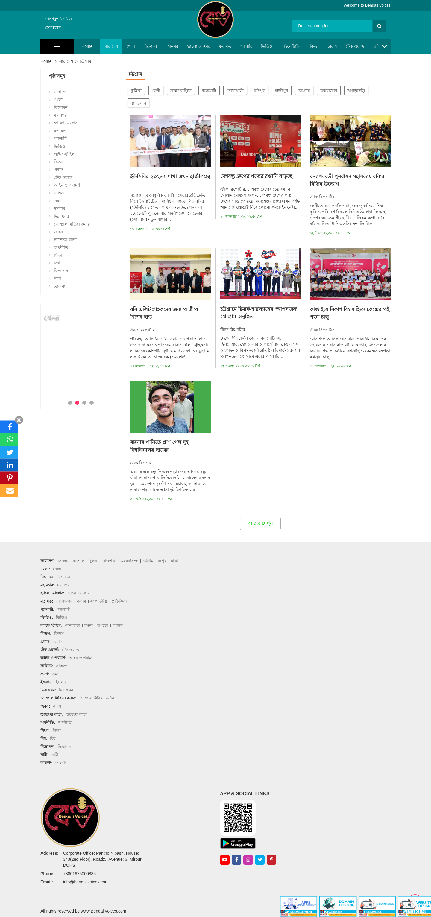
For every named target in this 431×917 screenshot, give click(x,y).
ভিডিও (251, 46)
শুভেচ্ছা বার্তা (65, 239)
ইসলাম (59, 208)
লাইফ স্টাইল (275, 46)
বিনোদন (134, 46)
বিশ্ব (57, 263)
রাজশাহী (110, 561)
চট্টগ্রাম (85, 61)
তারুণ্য (59, 286)
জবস (58, 231)
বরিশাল (79, 561)
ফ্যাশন (118, 625)
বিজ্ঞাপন (61, 270)
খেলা (115, 46)
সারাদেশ (95, 46)
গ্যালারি (230, 46)
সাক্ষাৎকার (64, 601)
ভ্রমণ (58, 200)
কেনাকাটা (72, 625)
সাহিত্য (60, 193)
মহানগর (156, 46)
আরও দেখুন (260, 523)
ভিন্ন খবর (61, 216)
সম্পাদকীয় (98, 601)
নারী (57, 278)
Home (71, 46)
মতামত (209, 46)
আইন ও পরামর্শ (370, 46)
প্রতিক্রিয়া (119, 601)
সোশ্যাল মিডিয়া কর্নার (72, 224)
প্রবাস (317, 46)
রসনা (88, 625)
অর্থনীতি (61, 247)
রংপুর (162, 561)
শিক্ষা (58, 255)
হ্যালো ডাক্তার (183, 46)
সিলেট (63, 561)
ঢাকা (174, 561)
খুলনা (93, 561)
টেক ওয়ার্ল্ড (339, 46)
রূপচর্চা (102, 625)
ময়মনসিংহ (129, 561)
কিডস (299, 46)
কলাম (81, 601)
